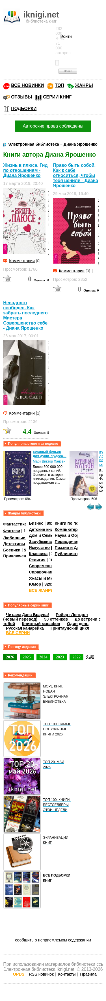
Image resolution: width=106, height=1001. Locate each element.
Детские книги (43, 529)
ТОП (59, 85)
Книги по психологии (76, 523)
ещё (90, 656)
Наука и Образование (76, 535)
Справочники (42, 572)
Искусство (39, 547)
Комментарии (22, 261)
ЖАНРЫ (84, 85)
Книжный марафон (41, 623)
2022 (76, 657)
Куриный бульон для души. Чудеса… (49, 454)
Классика (38, 553)
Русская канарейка (25, 628)
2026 (10, 657)
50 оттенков (56, 619)
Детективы (14, 544)
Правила (88, 974)
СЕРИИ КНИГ (57, 97)
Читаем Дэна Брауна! (27, 614)
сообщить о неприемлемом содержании (53, 940)
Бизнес (36, 523)
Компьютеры (68, 529)
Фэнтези (11, 531)
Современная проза (49, 566)
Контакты (66, 974)
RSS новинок (41, 974)
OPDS (19, 974)
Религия (37, 560)
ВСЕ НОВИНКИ (27, 85)
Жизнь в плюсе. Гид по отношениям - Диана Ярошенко (25, 170)
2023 (60, 657)
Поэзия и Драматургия (77, 547)
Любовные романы (22, 538)
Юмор (35, 584)
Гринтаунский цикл (70, 628)
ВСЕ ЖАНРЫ (42, 590)
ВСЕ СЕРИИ (18, 632)
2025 (27, 657)
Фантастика (15, 524)
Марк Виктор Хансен (49, 461)
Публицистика (69, 553)
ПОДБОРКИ (23, 108)
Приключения (17, 556)
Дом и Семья (42, 535)
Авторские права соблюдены (53, 126)
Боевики (11, 550)
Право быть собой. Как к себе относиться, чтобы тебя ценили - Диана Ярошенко (75, 175)
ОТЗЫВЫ (21, 97)
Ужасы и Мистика (46, 578)
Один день (77, 623)
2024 (43, 657)
